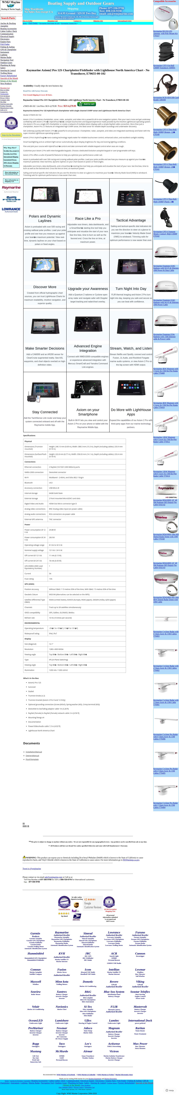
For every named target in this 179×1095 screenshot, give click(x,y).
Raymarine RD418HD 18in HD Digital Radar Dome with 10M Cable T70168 (166, 536)
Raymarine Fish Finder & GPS (49, 23)
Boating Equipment (95, 1079)
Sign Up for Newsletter (11, 135)
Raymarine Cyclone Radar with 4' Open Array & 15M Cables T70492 (166, 667)
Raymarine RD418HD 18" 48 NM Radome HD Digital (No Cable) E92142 (166, 501)
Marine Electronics (110, 1079)
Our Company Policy (66, 1087)
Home (25, 23)
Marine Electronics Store (124, 1075)
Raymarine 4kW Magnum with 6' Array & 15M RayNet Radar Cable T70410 (166, 404)
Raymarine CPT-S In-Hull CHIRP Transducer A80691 (166, 66)
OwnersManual (32, 755)
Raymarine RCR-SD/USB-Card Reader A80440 (166, 98)
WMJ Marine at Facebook (66, 1075)
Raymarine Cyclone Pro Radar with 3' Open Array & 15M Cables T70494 (166, 804)
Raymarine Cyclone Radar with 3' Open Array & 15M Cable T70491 (166, 701)
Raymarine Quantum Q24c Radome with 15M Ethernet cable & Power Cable (166, 336)
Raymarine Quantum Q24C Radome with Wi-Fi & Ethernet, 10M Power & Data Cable (166, 267)
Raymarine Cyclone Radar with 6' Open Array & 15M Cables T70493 (166, 633)
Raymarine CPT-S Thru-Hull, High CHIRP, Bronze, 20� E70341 (166, 166)
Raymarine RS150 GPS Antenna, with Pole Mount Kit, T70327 (166, 32)
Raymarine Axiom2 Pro (69, 23)
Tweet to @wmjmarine (32, 869)
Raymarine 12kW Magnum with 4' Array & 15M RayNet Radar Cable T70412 (166, 438)
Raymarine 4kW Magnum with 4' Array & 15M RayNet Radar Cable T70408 (166, 370)
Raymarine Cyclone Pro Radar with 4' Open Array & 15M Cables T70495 (166, 770)
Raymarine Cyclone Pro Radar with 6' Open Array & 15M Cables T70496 (166, 736)
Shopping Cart (90, 1087)
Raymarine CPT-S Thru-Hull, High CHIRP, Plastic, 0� (166, 199)
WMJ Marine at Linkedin (86, 1075)
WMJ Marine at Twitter (105, 1075)
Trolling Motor (112, 1083)
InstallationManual (34, 752)
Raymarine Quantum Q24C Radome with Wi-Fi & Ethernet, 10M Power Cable (166, 301)
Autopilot (27, 1081)
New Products (86, 1085)
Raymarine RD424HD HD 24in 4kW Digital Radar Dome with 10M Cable (166, 599)
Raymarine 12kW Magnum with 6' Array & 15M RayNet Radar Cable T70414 (166, 473)
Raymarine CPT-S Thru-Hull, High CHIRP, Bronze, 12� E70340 (166, 131)
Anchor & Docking (16, 1081)
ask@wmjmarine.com (53, 877)
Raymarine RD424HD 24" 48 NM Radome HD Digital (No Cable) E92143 (166, 564)
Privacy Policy (79, 1087)
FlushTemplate (32, 759)
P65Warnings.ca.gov (131, 860)
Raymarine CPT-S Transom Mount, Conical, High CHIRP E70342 (166, 233)
